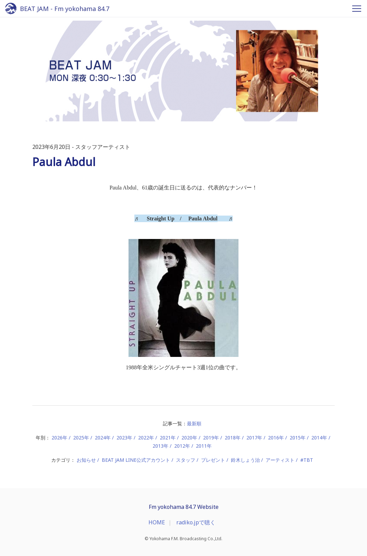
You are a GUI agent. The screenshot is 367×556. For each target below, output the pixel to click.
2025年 (81, 437)
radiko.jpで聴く (195, 522)
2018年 (233, 437)
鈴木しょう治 (245, 460)
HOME (156, 522)
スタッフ (185, 460)
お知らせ (86, 460)
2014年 (319, 437)
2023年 (124, 437)
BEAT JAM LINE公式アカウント (136, 460)
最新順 (194, 423)
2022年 (146, 437)
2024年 (103, 437)
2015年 (297, 437)
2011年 (204, 446)
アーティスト (280, 460)
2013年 (160, 446)
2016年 (276, 437)
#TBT (306, 460)
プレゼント (213, 460)
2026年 (59, 437)
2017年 (254, 437)
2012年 (182, 446)
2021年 (168, 437)
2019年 (211, 437)
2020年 (189, 437)
